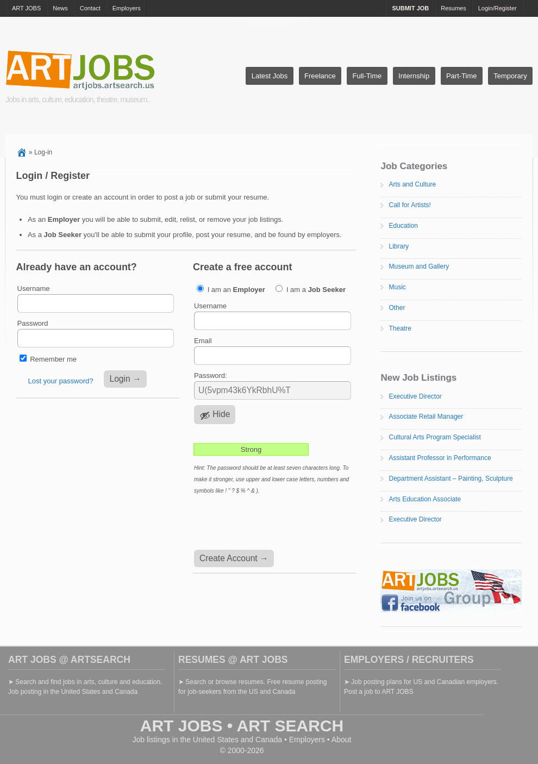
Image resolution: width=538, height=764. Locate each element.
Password (32, 323)
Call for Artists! (409, 205)
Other (397, 308)
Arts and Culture (412, 184)
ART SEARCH (290, 726)
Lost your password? (60, 381)
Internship (413, 76)
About (341, 739)
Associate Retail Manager (426, 416)
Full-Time (367, 76)
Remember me (53, 359)
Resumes (453, 8)
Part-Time (461, 76)
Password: (210, 375)
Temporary (510, 76)
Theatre (400, 328)
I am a (311, 289)
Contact (90, 8)
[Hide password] (214, 414)
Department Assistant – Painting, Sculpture (450, 478)
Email (203, 341)
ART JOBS (26, 8)
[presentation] (275, 523)
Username (33, 288)
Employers (126, 8)
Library (399, 246)
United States (216, 739)
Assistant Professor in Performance (440, 458)
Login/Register (497, 8)
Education (403, 225)
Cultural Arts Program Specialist (434, 437)
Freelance (320, 76)
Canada (268, 739)
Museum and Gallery (419, 266)
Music (397, 287)
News (60, 8)
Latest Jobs (270, 76)
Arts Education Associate (425, 499)
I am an (231, 289)
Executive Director (415, 396)
